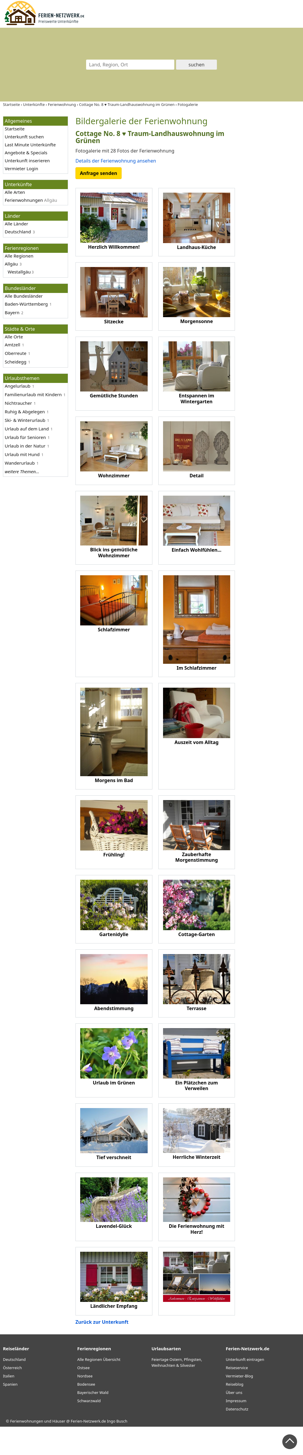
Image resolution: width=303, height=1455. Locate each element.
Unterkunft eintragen (245, 1387)
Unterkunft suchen (24, 137)
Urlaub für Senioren (25, 437)
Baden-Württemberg (26, 304)
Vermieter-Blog (239, 1404)
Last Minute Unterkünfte (30, 145)
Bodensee (86, 1412)
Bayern (12, 312)
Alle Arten (15, 192)
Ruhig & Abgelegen (25, 411)
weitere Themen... (22, 471)
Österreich (12, 1396)
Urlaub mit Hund (22, 454)
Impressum (236, 1429)
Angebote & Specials (26, 152)
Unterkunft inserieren (27, 160)
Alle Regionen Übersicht (98, 1387)
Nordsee (85, 1404)
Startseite (15, 129)
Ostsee (83, 1396)
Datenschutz (237, 1437)
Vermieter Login (21, 168)
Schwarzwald (89, 1429)
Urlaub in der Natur (25, 446)
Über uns (234, 1420)
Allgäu (11, 264)
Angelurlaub (17, 386)
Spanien (10, 1412)
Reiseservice (237, 1396)
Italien (8, 1404)
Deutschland (18, 232)
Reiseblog (235, 1412)
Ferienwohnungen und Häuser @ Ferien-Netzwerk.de (58, 1449)
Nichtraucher (18, 403)
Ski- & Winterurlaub (25, 420)
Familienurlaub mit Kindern (33, 394)
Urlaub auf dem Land (27, 429)
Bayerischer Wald (92, 1420)
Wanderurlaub (20, 463)
